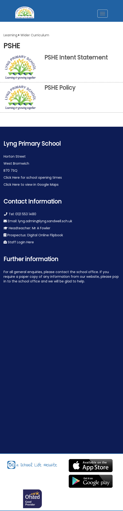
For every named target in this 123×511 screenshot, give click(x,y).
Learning (10, 35)
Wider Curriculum (34, 35)
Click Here (12, 177)
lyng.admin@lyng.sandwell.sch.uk (45, 221)
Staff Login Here (20, 242)
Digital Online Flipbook (45, 235)
